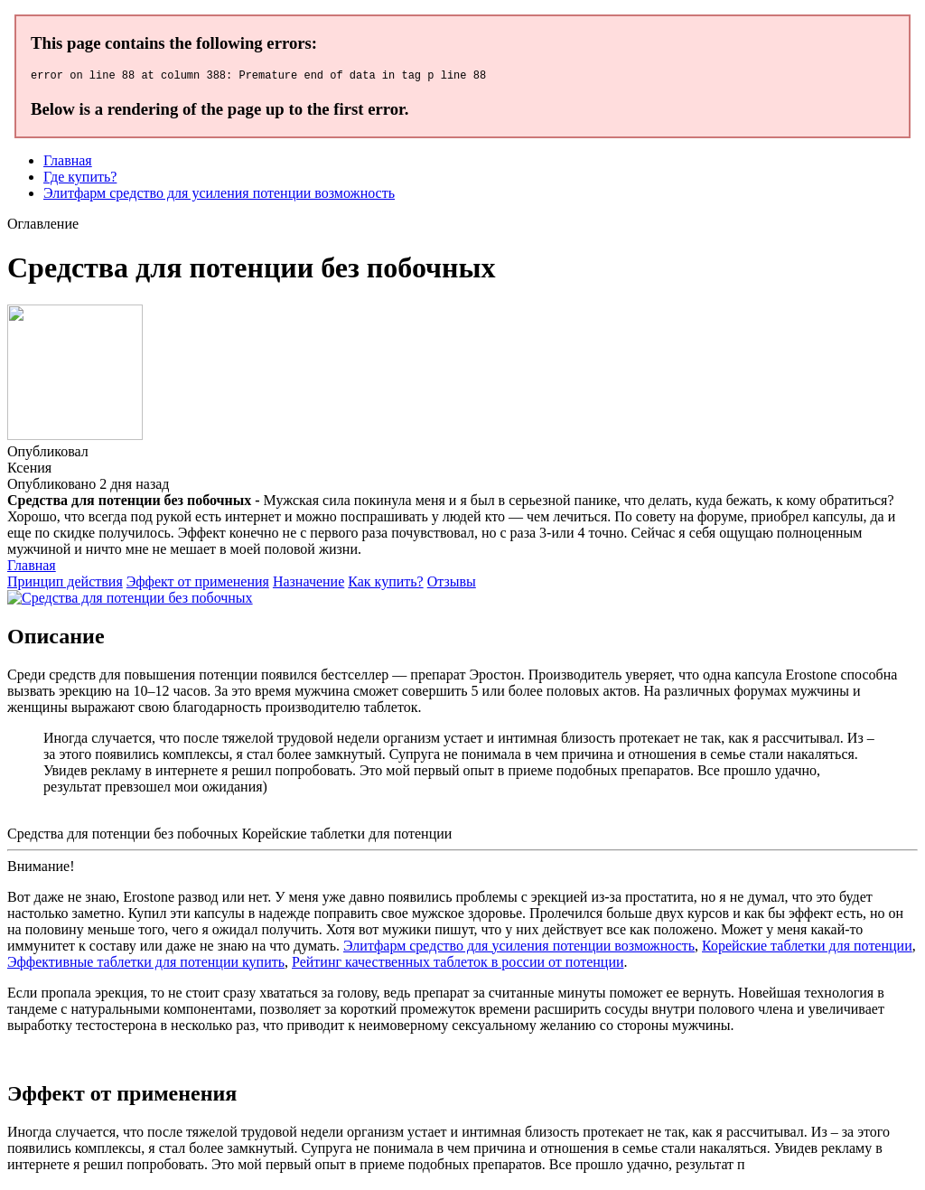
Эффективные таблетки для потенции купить (146, 964)
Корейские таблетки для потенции (807, 948)
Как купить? (385, 584)
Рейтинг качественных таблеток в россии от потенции (458, 964)
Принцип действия (65, 584)
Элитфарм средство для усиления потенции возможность (219, 195)
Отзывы (451, 584)
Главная (67, 163)
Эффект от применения (197, 584)
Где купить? (80, 179)
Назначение (308, 584)
